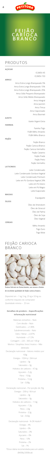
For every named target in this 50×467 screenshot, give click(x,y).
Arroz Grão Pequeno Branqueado (30, 93)
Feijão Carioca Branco (35, 145)
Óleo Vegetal (39, 218)
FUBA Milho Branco (37, 135)
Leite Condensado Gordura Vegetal (30, 173)
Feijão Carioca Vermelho (34, 149)
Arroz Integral (39, 100)
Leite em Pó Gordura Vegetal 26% (30, 180)
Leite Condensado (37, 170)
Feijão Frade (40, 156)
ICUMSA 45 (40, 72)
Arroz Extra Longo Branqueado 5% (30, 83)
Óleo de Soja (39, 215)
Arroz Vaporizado (37, 111)
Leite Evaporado (38, 191)
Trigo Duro (40, 229)
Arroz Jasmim (39, 104)
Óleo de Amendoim (36, 205)
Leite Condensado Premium (33, 177)
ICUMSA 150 (40, 76)
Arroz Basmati (39, 114)
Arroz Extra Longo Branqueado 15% (29, 86)
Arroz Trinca (40, 107)
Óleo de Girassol (38, 208)
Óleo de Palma (38, 211)
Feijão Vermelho (38, 163)
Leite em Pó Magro (37, 187)
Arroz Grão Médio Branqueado (31, 97)
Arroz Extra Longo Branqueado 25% (29, 90)
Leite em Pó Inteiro (37, 184)
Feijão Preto (40, 159)
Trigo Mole (40, 232)
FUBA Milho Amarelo (36, 132)
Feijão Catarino (38, 152)
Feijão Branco (39, 142)
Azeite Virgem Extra (37, 121)
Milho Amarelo (39, 225)
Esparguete (40, 198)
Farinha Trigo (39, 128)
